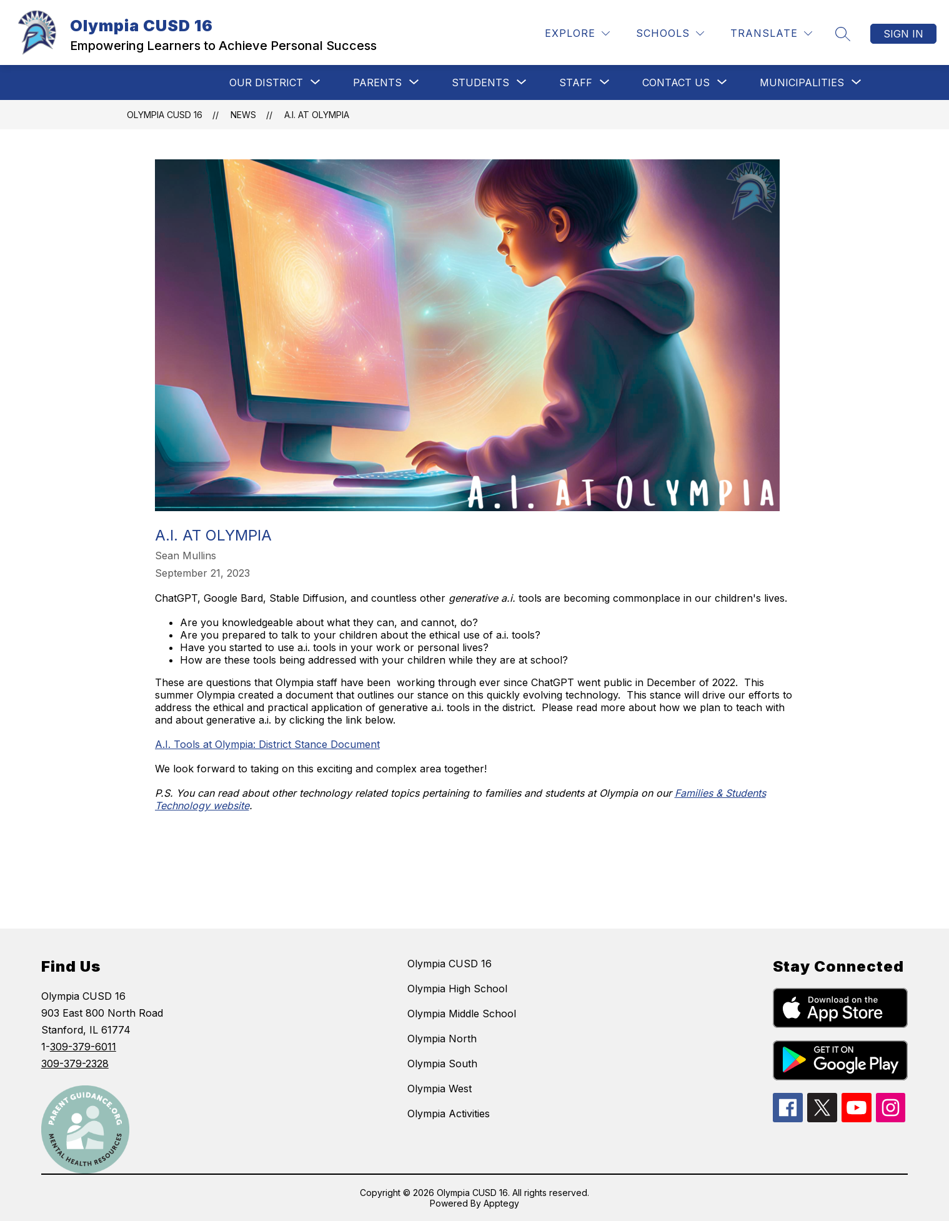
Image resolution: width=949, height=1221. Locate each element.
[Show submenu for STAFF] (575, 82)
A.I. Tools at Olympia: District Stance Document (267, 744)
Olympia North (442, 1038)
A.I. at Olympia (316, 114)
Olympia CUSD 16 (164, 114)
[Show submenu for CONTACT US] (676, 82)
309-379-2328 (75, 1063)
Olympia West (439, 1088)
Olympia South (442, 1063)
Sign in (903, 33)
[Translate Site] (771, 33)
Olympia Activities (448, 1113)
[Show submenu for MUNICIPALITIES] (802, 82)
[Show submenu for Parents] (377, 82)
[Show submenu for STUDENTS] (480, 82)
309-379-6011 (83, 1046)
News (243, 114)
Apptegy (501, 1203)
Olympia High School (457, 988)
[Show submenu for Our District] (266, 82)
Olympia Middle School (461, 1013)
